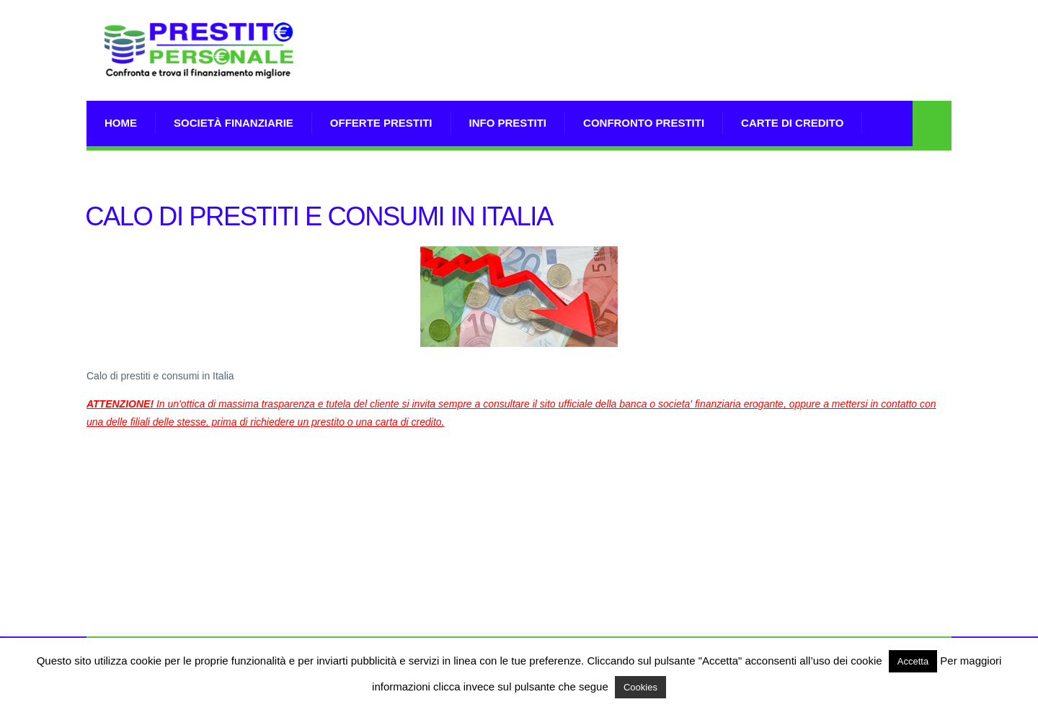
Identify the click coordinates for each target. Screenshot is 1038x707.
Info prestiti (508, 123)
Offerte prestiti (381, 123)
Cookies (640, 687)
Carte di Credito (792, 123)
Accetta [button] (912, 661)
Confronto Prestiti (643, 123)
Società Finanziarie (233, 123)
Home (121, 123)
